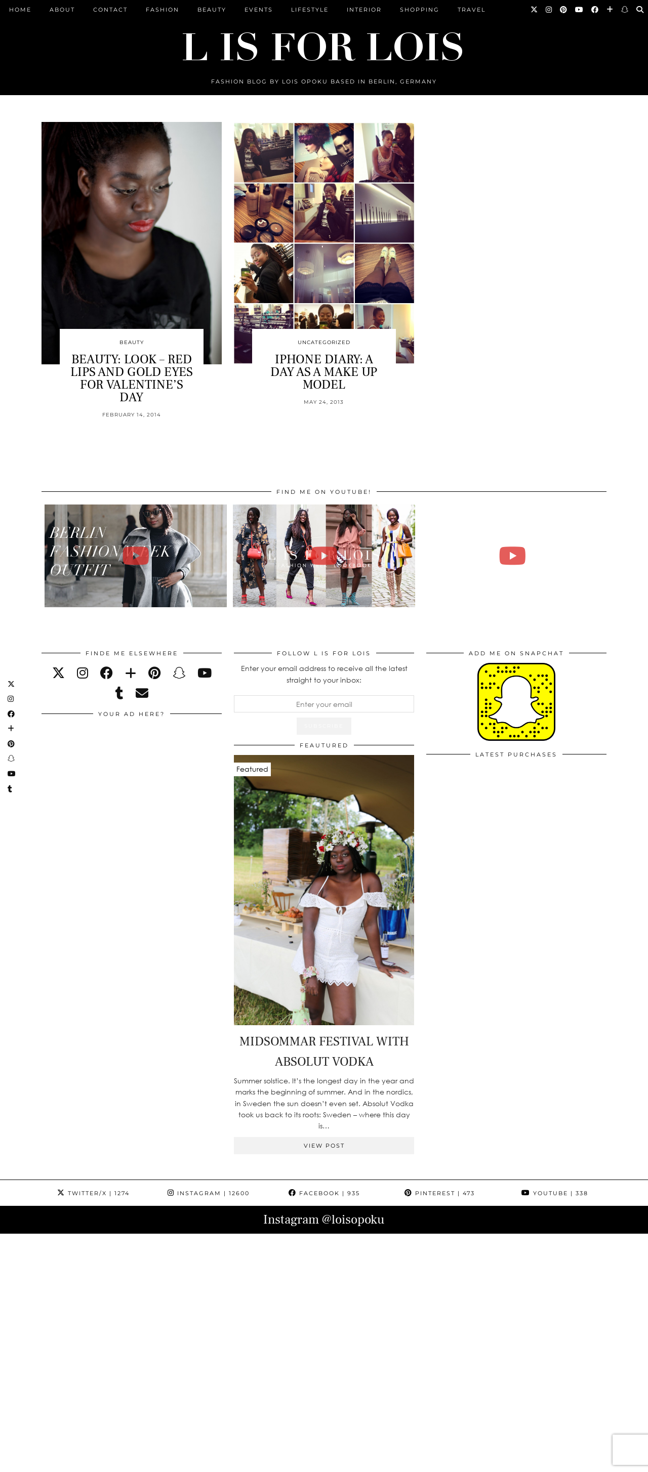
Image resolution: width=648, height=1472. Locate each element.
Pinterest (439, 1193)
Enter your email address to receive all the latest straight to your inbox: (324, 674)
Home (20, 9)
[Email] (142, 693)
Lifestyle (310, 9)
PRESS (263, 1460)
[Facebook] (595, 9)
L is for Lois (92, 1460)
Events (259, 9)
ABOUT (62, 9)
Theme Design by (562, 1460)
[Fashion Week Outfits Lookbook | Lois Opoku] (324, 555)
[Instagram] (549, 9)
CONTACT (110, 9)
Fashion (162, 9)
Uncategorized (324, 342)
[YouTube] (579, 9)
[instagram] (82, 673)
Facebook (324, 1193)
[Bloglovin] (610, 9)
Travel (471, 9)
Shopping (419, 9)
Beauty (211, 9)
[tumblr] (119, 693)
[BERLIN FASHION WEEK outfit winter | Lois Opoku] (136, 555)
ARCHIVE (225, 1460)
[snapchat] (179, 673)
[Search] (640, 9)
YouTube (554, 1193)
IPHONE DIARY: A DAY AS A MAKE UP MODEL (323, 372)
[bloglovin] (130, 673)
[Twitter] (535, 9)
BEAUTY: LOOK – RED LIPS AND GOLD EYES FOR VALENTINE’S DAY (131, 378)
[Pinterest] (564, 9)
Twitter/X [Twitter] (93, 1193)
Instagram (209, 1193)
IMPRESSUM (308, 1460)
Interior (364, 9)
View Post (324, 1145)
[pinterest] (154, 673)
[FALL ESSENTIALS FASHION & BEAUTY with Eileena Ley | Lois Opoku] (512, 555)
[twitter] (58, 673)
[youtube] (204, 673)
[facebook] (106, 673)
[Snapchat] (625, 9)
